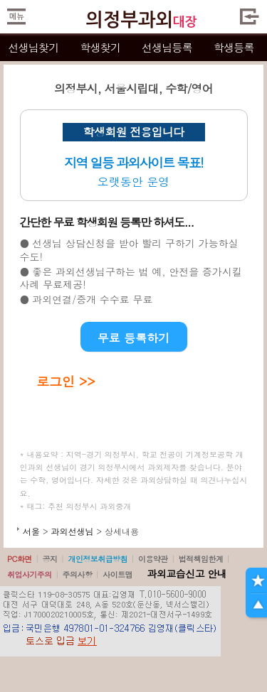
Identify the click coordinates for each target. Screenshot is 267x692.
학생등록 (234, 47)
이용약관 (153, 558)
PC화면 (19, 558)
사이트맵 (117, 574)
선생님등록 (167, 47)
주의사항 (78, 574)
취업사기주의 (29, 574)
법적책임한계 (201, 558)
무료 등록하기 (133, 338)
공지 (50, 558)
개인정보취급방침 (97, 558)
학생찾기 (100, 47)
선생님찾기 (33, 47)
